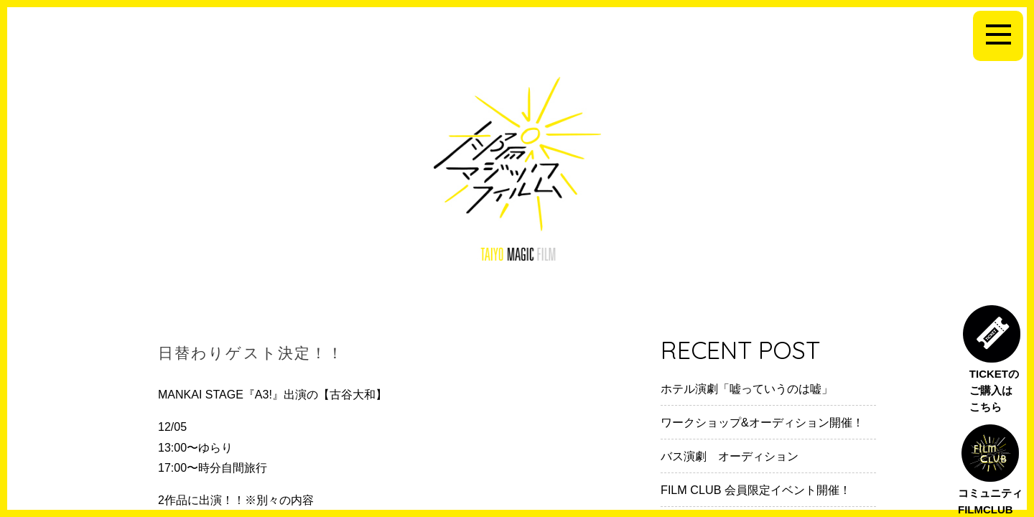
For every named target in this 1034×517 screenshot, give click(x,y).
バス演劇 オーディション (729, 456)
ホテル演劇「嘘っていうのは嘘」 (747, 388)
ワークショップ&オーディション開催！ (762, 422)
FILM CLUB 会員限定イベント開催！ (756, 489)
